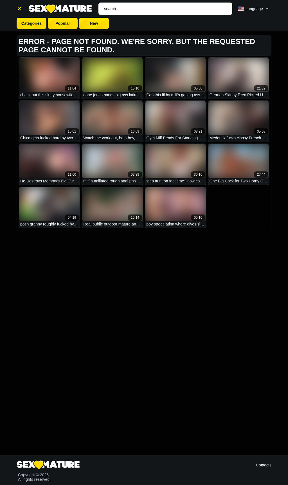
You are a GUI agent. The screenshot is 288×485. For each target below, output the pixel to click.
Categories (31, 23)
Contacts (263, 465)
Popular (62, 23)
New (94, 23)
